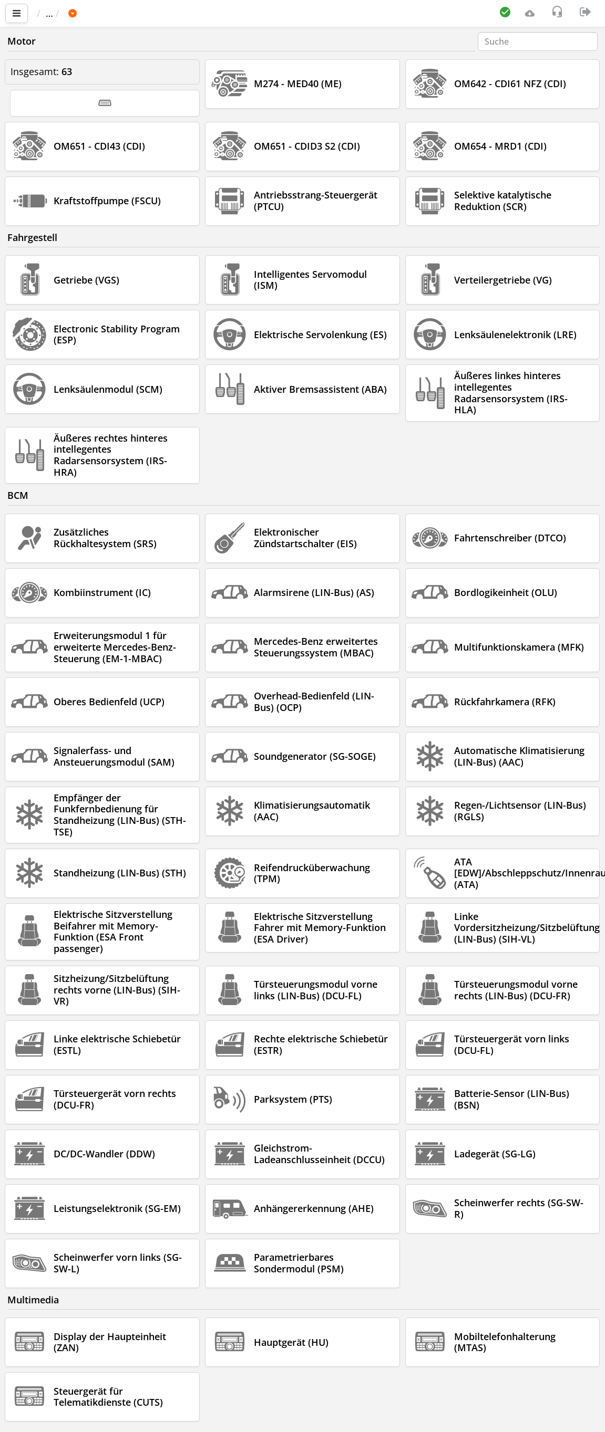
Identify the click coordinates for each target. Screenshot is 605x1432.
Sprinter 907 (248, 13)
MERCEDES (183, 13)
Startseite (62, 13)
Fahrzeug (125, 13)
